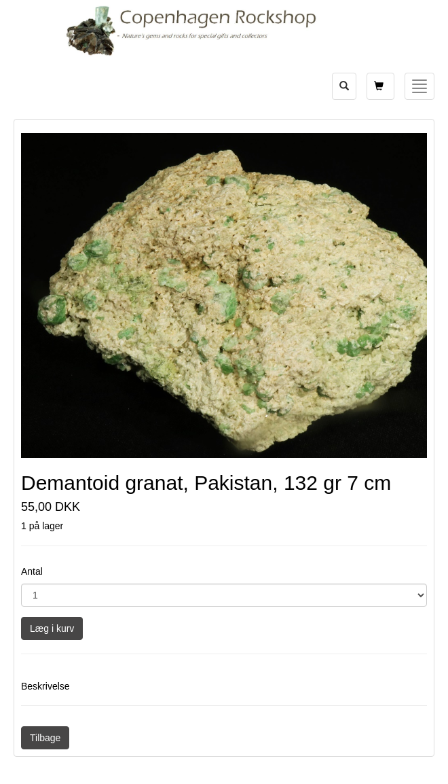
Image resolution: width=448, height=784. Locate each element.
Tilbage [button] (45, 737)
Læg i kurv (52, 628)
